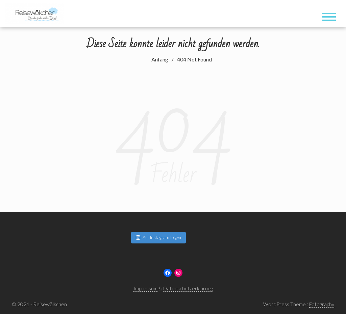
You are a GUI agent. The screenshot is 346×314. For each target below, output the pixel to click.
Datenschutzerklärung (188, 288)
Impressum (145, 288)
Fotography (321, 304)
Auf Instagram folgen (158, 237)
